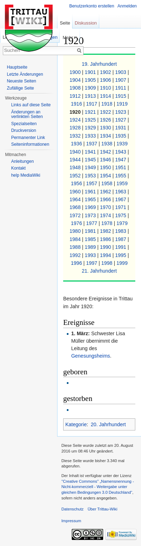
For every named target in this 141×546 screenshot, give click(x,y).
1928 (76, 127)
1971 (121, 207)
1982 (106, 231)
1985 (91, 239)
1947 (121, 159)
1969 (91, 207)
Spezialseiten (23, 123)
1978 (107, 223)
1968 (76, 207)
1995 (121, 255)
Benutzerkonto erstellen (91, 6)
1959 (121, 183)
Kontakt (18, 168)
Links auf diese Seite (31, 104)
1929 (91, 127)
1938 (107, 143)
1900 (76, 72)
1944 (76, 159)
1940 (76, 152)
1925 (91, 120)
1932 (76, 136)
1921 (91, 112)
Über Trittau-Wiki (102, 509)
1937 (92, 143)
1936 (77, 143)
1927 (121, 120)
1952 (76, 175)
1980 (76, 231)
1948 (76, 167)
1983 (121, 231)
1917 (92, 104)
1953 (91, 175)
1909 (91, 88)
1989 (91, 247)
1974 (106, 215)
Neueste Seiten (21, 81)
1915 (121, 96)
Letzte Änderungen (25, 74)
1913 (91, 96)
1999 (121, 263)
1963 (121, 191)
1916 (77, 104)
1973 (91, 215)
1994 (106, 255)
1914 (106, 96)
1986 (106, 239)
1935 (121, 136)
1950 (106, 167)
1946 (106, 159)
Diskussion (86, 23)
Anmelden (127, 6)
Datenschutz (72, 509)
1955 (121, 175)
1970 (106, 207)
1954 (106, 175)
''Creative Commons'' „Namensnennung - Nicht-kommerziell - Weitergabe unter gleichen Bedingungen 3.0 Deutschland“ (97, 486)
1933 (91, 136)
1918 (107, 104)
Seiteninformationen (30, 144)
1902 (106, 72)
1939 (121, 143)
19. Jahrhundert (99, 64)
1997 (92, 263)
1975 (121, 215)
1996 (77, 263)
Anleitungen (22, 161)
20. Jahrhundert (108, 424)
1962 (106, 191)
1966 (106, 199)
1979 (121, 223)
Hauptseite (17, 67)
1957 (92, 183)
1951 (121, 167)
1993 (91, 255)
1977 (92, 223)
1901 (91, 72)
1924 (76, 120)
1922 (106, 112)
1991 (121, 247)
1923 (121, 112)
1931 (121, 127)
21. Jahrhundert (99, 271)
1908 (76, 88)
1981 (91, 231)
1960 (76, 191)
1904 (76, 80)
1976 (77, 223)
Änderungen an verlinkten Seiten (27, 114)
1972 (76, 215)
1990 (106, 247)
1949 (91, 167)
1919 (121, 104)
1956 (77, 183)
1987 (121, 239)
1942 (106, 152)
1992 (76, 255)
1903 (121, 72)
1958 (107, 183)
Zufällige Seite (20, 88)
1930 (106, 127)
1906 (106, 80)
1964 (76, 199)
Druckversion (23, 130)
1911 (121, 88)
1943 (121, 152)
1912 (76, 96)
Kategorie (76, 424)
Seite (65, 23)
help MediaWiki (25, 175)
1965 (91, 199)
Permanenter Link (28, 137)
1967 (121, 199)
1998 (107, 263)
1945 (91, 159)
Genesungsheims (90, 356)
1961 (91, 191)
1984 (76, 239)
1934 (106, 136)
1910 (106, 88)
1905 (91, 80)
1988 (76, 247)
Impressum (71, 521)
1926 (106, 120)
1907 (121, 80)
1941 (91, 152)
